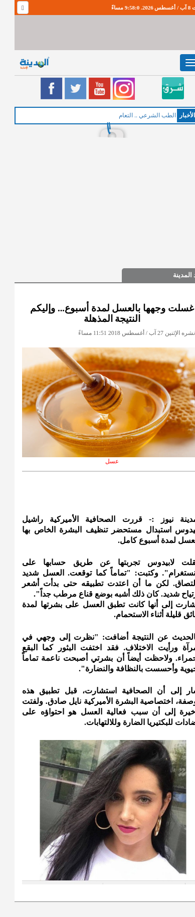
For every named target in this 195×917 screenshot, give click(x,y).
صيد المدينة (174, 275)
